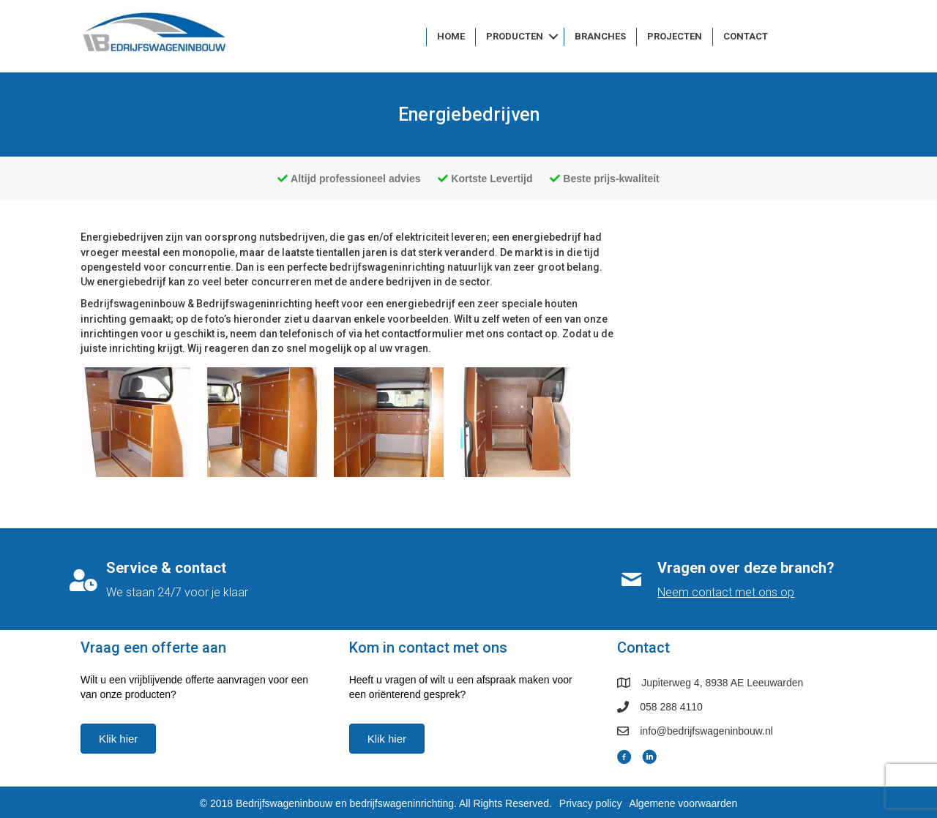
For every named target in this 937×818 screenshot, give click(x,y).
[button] (553, 37)
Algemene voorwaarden (683, 803)
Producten (514, 36)
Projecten (674, 36)
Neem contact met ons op (725, 592)
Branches (600, 36)
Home (451, 36)
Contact (745, 36)
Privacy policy (590, 803)
